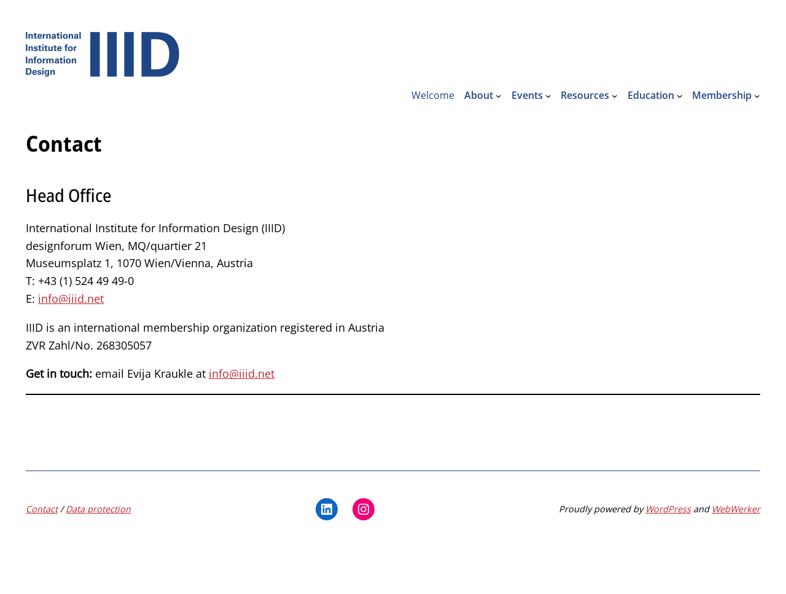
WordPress (668, 509)
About (478, 95)
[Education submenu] (680, 96)
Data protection (98, 509)
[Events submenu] (548, 96)
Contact (42, 509)
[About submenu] (499, 96)
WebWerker (736, 509)
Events (527, 95)
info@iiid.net (71, 298)
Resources (585, 95)
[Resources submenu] (615, 96)
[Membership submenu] (757, 96)
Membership (722, 95)
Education (651, 95)
